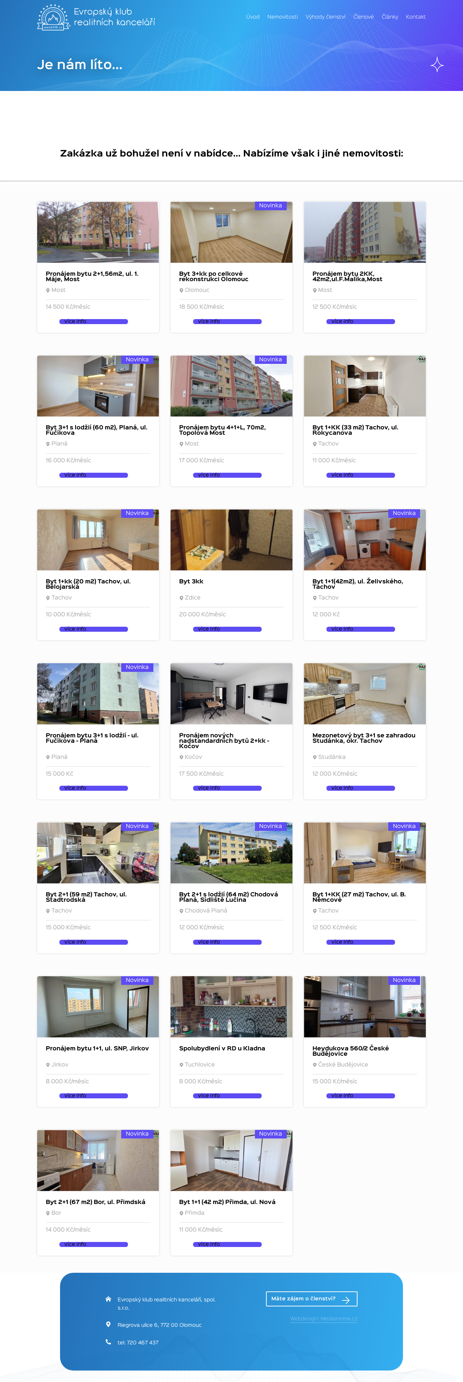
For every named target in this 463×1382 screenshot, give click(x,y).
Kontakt (416, 17)
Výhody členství (325, 17)
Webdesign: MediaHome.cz (324, 1319)
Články (390, 17)
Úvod (253, 17)
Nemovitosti (282, 17)
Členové (364, 17)
